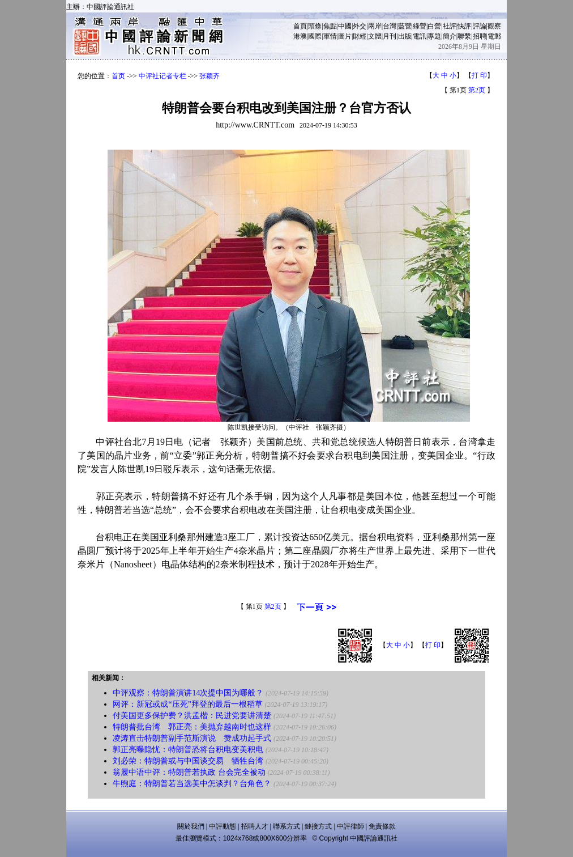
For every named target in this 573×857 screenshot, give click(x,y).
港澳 (300, 36)
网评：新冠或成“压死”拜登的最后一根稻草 (187, 704)
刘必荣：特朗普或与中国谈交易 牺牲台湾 (188, 761)
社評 (449, 26)
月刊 (389, 36)
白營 (434, 26)
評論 (479, 26)
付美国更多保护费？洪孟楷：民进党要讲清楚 (192, 715)
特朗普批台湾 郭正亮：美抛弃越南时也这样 (192, 727)
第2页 (476, 90)
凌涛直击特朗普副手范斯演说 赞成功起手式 (192, 738)
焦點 (330, 26)
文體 (375, 36)
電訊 (419, 36)
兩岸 (375, 26)
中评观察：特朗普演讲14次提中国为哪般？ (188, 693)
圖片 (345, 36)
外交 (359, 26)
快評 (464, 26)
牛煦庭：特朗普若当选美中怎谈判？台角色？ (192, 783)
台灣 (389, 26)
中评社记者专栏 (162, 76)
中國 (345, 26)
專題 (434, 36)
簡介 (449, 36)
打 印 (479, 75)
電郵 (494, 36)
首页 (118, 76)
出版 (405, 36)
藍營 (405, 26)
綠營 (419, 26)
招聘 (479, 36)
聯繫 (464, 36)
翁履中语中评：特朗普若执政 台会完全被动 (189, 772)
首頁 (300, 26)
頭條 (315, 26)
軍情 (330, 36)
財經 (359, 36)
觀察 (494, 26)
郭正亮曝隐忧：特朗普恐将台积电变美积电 (188, 749)
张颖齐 (209, 76)
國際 (315, 36)
